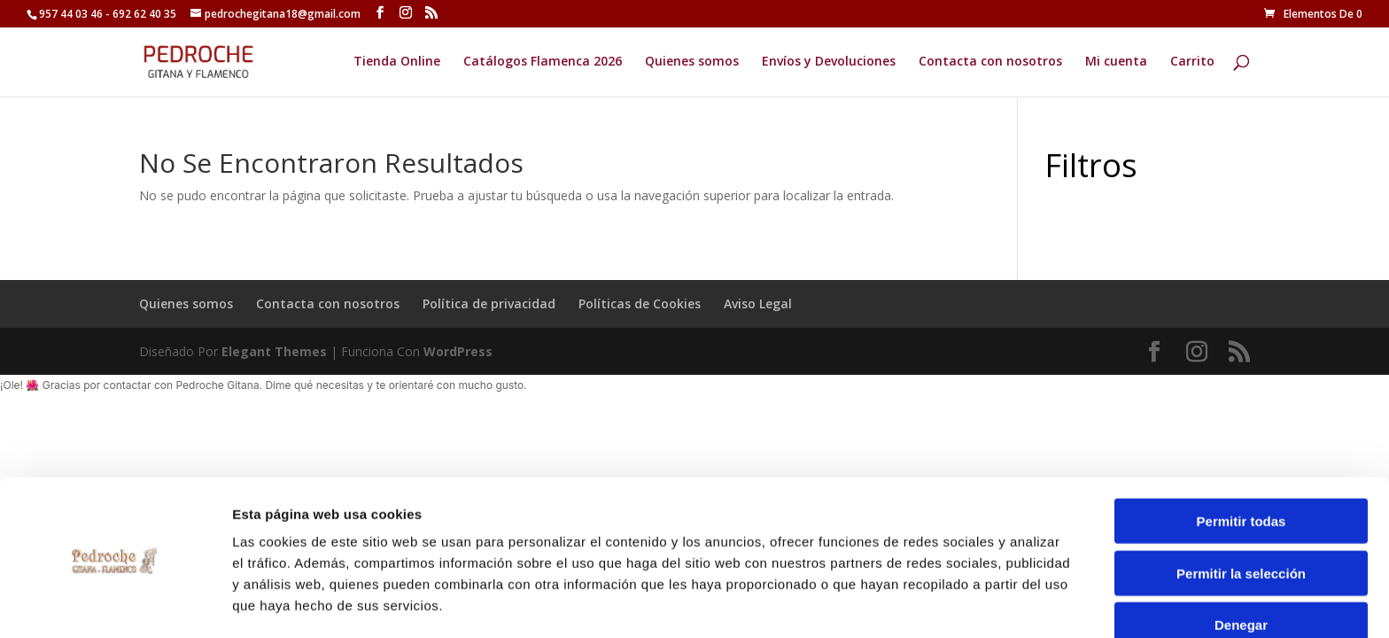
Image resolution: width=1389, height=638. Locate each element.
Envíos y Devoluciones (829, 63)
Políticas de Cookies (639, 303)
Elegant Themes (274, 351)
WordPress (458, 351)
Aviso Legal (758, 303)
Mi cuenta (1116, 63)
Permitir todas (1241, 461)
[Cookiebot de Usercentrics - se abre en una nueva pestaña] (114, 603)
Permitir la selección (1241, 513)
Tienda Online (396, 63)
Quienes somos (692, 63)
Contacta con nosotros (990, 63)
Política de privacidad (489, 303)
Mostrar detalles (959, 603)
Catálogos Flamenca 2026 (542, 63)
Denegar (1241, 564)
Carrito (1192, 63)
